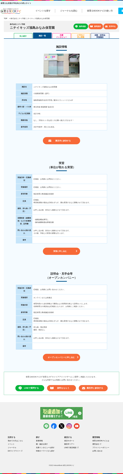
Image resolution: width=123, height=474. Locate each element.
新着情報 (39, 441)
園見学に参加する (92, 388)
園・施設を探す (42, 444)
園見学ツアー (69, 444)
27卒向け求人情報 (80, 36)
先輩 (61, 36)
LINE (46, 426)
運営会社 (95, 444)
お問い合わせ (97, 451)
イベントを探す (43, 11)
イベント (11, 444)
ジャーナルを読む (68, 11)
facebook (54, 426)
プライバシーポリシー (100, 447)
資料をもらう (59, 388)
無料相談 (80, 26)
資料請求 (95, 26)
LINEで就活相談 (70, 447)
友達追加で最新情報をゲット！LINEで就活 (61, 413)
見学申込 (110, 26)
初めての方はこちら (15, 441)
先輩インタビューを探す (45, 447)
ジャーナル (12, 447)
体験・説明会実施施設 (100, 36)
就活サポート (69, 441)
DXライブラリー (14, 451)
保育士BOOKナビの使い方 (100, 11)
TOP (5, 18)
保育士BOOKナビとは (100, 441)
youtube (77, 426)
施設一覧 (42, 36)
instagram (69, 426)
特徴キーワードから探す (45, 451)
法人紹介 (23, 36)
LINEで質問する (28, 388)
